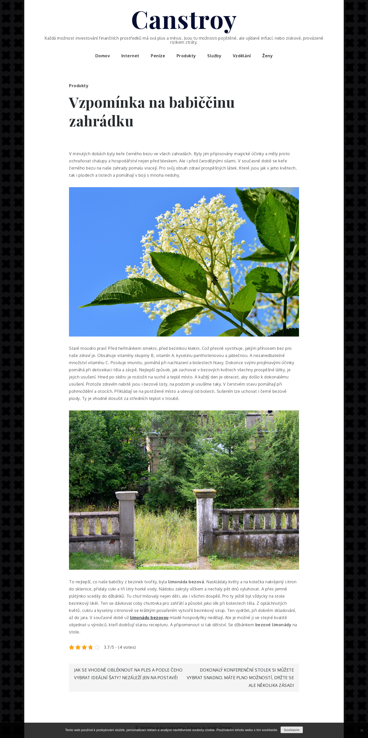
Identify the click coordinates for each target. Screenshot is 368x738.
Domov (102, 55)
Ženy (267, 55)
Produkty (186, 55)
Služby (214, 55)
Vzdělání (242, 55)
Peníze (158, 55)
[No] (361, 730)
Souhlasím (292, 730)
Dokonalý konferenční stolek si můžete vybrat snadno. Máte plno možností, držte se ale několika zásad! (240, 677)
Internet (130, 55)
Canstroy (184, 18)
